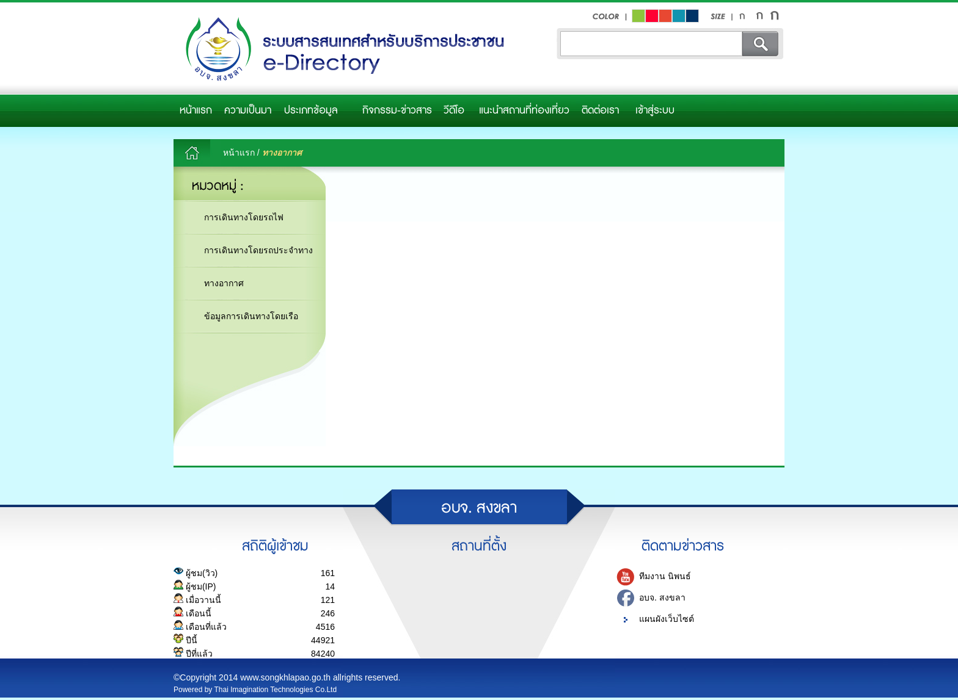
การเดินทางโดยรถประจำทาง (258, 250)
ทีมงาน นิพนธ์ (665, 576)
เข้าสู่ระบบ (655, 110)
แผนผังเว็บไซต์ (666, 619)
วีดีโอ (454, 110)
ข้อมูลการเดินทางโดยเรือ (251, 316)
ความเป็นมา (247, 110)
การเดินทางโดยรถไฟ (243, 217)
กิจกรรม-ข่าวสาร (397, 110)
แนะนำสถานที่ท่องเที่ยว (524, 110)
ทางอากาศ (224, 283)
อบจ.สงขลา (342, 50)
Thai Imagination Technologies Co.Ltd (275, 689)
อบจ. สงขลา (662, 597)
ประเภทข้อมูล (311, 110)
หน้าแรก (196, 110)
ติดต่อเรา (600, 110)
